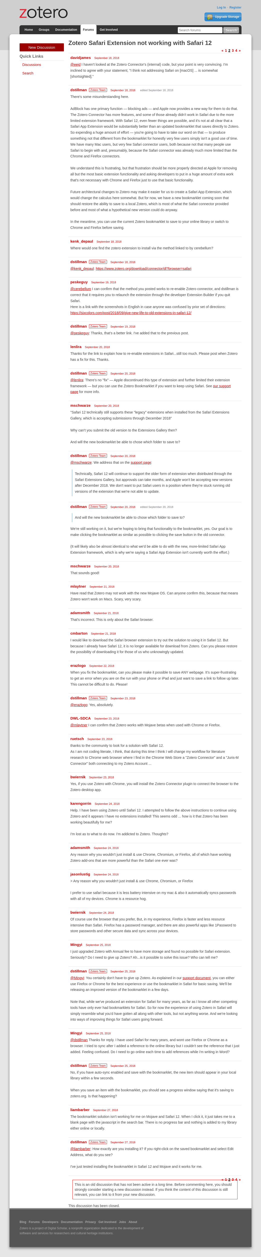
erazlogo (78, 665)
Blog (23, 1222)
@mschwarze (81, 462)
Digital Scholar (57, 1228)
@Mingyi (77, 978)
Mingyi (76, 944)
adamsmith (80, 613)
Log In (221, 7)
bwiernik (78, 777)
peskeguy (79, 282)
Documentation (66, 29)
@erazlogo (79, 705)
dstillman (78, 90)
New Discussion (41, 47)
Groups (44, 29)
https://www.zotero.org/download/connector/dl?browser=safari (143, 269)
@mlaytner (79, 725)
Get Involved (109, 29)
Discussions (31, 65)
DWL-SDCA (80, 718)
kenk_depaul (81, 241)
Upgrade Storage (223, 17)
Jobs (122, 1222)
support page (141, 462)
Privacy (90, 1222)
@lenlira (77, 380)
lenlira (76, 347)
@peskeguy (79, 333)
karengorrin (80, 803)
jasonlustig (80, 874)
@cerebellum (80, 289)
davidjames (80, 57)
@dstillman (79, 1040)
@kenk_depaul (82, 269)
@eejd (75, 64)
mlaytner (78, 586)
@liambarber (80, 1149)
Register (236, 7)
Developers (50, 1222)
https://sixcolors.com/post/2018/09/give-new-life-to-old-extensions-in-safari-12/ (131, 313)
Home (28, 29)
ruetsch (77, 739)
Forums (88, 29)
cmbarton (79, 633)
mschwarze (80, 405)
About (132, 1222)
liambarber (80, 1110)
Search (27, 73)
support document (196, 978)
